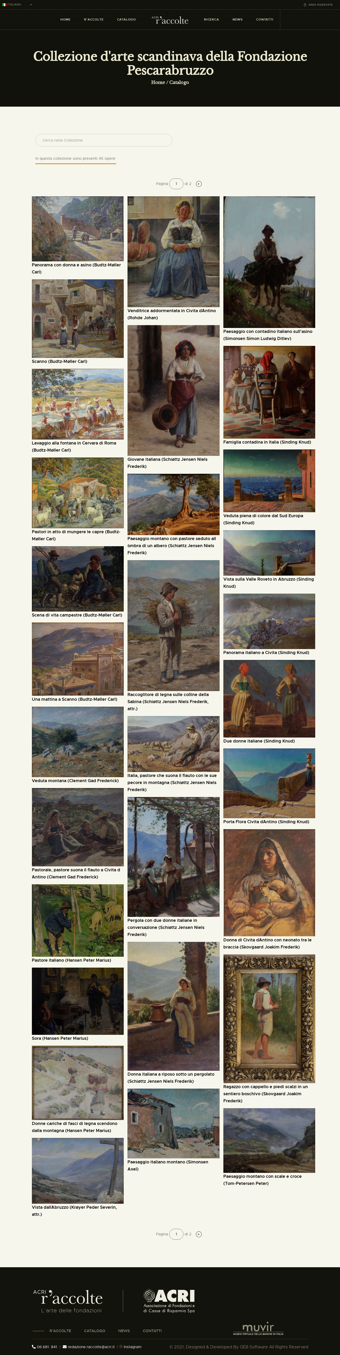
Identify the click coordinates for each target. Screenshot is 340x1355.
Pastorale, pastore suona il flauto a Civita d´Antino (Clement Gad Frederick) (76, 873)
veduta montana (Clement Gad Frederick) (75, 780)
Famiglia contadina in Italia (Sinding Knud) (267, 442)
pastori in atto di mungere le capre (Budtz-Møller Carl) (76, 535)
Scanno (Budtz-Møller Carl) (59, 361)
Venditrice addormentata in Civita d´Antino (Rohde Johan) (172, 314)
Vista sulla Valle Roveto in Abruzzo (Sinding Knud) (268, 582)
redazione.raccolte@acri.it (89, 1347)
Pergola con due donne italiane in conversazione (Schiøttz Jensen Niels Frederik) (166, 927)
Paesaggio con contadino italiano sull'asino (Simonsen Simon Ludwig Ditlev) (267, 335)
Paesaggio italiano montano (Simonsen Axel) (168, 1165)
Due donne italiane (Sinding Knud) (259, 741)
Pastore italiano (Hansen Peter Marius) (71, 960)
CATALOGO (94, 1330)
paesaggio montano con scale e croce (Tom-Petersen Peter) (262, 1180)
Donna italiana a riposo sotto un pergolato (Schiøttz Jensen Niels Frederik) (171, 1077)
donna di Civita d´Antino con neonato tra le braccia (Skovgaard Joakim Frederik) (267, 943)
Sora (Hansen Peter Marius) (60, 1038)
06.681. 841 (44, 1347)
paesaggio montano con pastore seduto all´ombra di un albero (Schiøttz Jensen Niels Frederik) (172, 545)
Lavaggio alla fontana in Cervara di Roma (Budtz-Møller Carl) (74, 446)
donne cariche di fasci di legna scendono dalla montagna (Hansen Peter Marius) (74, 1127)
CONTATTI (152, 1330)
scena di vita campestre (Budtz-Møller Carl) (77, 615)
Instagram (130, 1347)
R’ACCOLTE (60, 1330)
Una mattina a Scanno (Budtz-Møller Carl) (74, 699)
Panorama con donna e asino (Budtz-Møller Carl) (76, 268)
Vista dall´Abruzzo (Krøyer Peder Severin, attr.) (74, 1210)
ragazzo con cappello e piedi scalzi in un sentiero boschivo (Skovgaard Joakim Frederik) (265, 1093)
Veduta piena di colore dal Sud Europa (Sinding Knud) (263, 519)
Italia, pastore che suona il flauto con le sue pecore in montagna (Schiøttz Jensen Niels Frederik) (172, 782)
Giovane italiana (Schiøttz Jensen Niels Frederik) (168, 463)
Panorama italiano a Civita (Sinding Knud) (266, 652)
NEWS (124, 1330)
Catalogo (179, 82)
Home (158, 82)
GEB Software (254, 1347)
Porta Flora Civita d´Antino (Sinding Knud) (266, 821)
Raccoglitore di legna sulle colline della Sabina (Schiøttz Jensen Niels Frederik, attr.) (168, 701)
